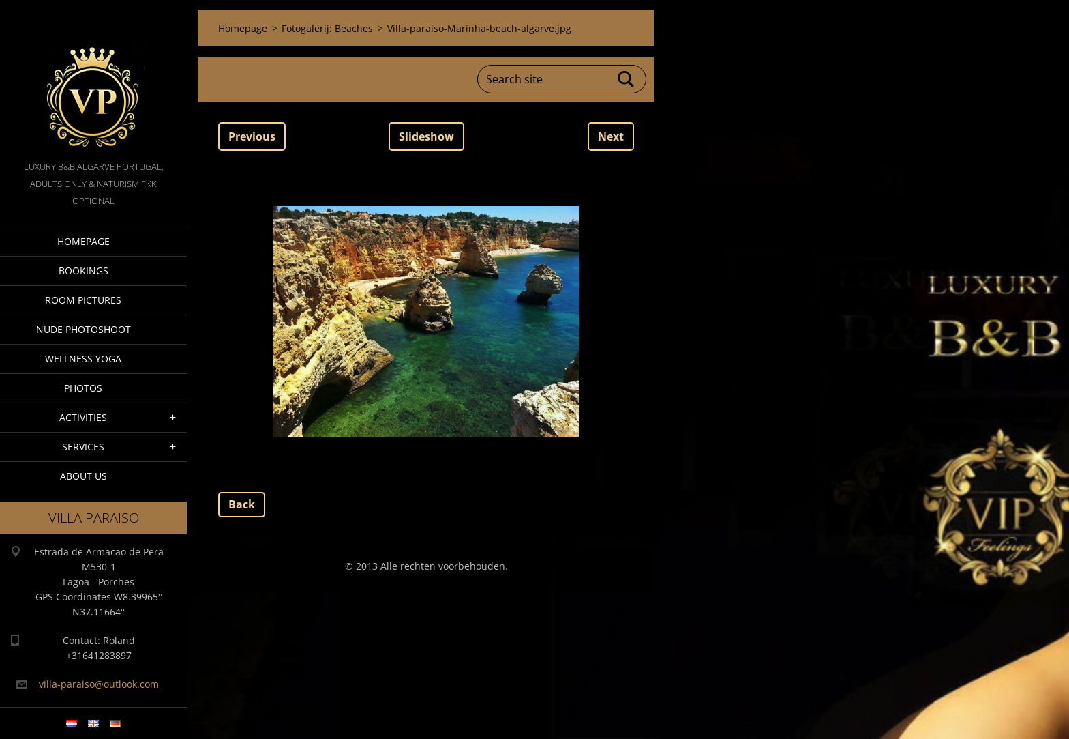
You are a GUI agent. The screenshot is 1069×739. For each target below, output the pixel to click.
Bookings (83, 270)
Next (611, 136)
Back (241, 504)
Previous (251, 136)
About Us (83, 475)
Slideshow (426, 136)
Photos (83, 387)
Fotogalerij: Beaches (327, 28)
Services (83, 446)
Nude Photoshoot (83, 329)
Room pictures (83, 299)
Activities (83, 417)
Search (626, 79)
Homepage (83, 241)
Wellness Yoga (83, 358)
